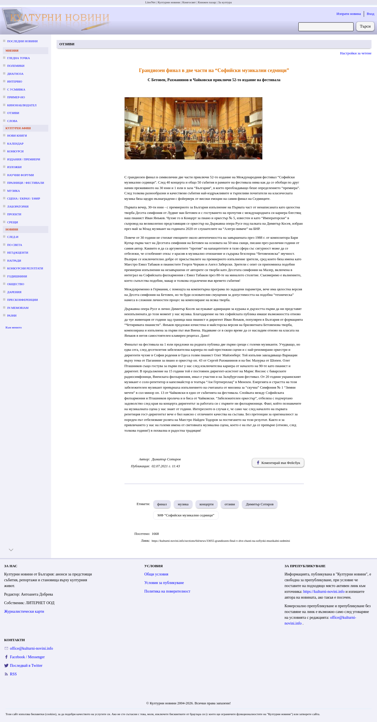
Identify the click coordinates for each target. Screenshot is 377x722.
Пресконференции (22, 299)
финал (162, 504)
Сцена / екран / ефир (23, 198)
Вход (370, 14)
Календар (15, 143)
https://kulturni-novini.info (324, 592)
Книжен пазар (207, 2)
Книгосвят (189, 2)
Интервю (14, 81)
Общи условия (156, 574)
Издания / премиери (23, 159)
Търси (365, 26)
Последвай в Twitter (26, 665)
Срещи (12, 222)
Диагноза (15, 73)
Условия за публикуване (164, 583)
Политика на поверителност (167, 591)
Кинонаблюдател (21, 105)
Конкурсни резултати (25, 268)
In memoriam (17, 307)
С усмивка (16, 89)
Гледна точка (18, 58)
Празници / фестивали (25, 182)
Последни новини (22, 41)
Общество (15, 284)
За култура (225, 2)
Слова (12, 121)
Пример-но (16, 97)
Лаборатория (17, 206)
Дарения (14, 292)
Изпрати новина (348, 14)
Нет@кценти (17, 252)
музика (183, 504)
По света (14, 244)
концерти (207, 504)
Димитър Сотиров (260, 504)
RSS (13, 674)
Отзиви (13, 113)
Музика (13, 190)
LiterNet (150, 2)
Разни (12, 315)
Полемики (16, 65)
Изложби (14, 167)
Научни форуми (20, 175)
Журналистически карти (24, 611)
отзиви (230, 504)
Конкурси (15, 151)
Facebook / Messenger (27, 657)
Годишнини (17, 276)
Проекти (14, 214)
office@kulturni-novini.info (31, 648)
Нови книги (17, 135)
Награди (14, 260)
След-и (12, 236)
